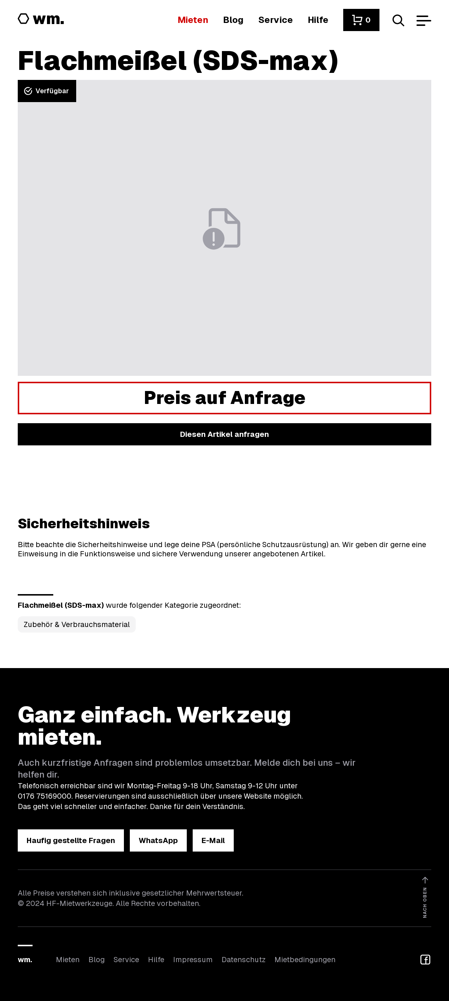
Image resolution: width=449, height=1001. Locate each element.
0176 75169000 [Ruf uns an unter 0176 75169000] (44, 796)
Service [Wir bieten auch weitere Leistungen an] (126, 960)
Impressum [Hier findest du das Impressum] (193, 960)
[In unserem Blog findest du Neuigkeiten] (233, 20)
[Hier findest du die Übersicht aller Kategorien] (193, 20)
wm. (25, 960)
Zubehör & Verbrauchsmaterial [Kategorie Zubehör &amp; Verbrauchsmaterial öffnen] (77, 624)
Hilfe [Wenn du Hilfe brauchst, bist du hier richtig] (156, 960)
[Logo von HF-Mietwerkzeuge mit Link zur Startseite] (41, 19)
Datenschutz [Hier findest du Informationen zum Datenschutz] (244, 960)
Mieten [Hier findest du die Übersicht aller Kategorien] (68, 960)
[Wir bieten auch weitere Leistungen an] (275, 20)
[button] (361, 20)
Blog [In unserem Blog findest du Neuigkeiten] (96, 960)
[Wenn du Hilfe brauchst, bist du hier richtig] (318, 20)
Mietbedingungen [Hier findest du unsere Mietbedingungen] (304, 960)
